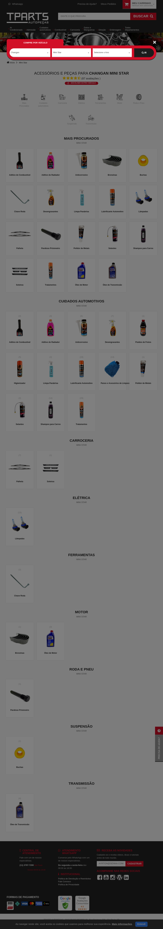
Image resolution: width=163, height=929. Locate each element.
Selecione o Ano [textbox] (101, 52)
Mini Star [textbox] (57, 52)
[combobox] (30, 52)
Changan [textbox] (15, 52)
